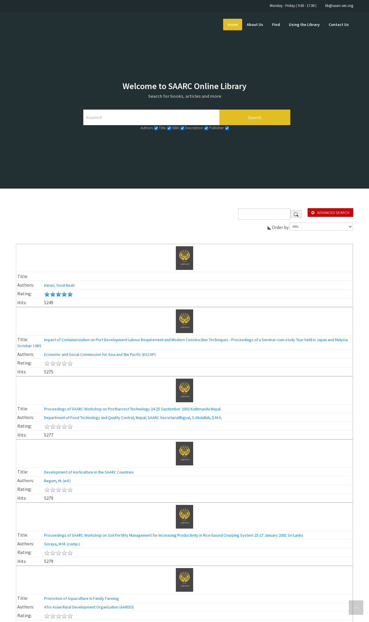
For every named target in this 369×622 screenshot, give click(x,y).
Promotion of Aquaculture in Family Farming (81, 598)
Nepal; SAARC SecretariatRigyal (163, 417)
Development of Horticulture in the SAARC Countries (89, 472)
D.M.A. (217, 417)
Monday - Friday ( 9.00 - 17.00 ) (293, 5)
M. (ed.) (64, 480)
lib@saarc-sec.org (339, 5)
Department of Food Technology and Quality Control (88, 417)
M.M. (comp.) (69, 543)
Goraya (50, 543)
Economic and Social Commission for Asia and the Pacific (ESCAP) (99, 354)
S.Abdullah (201, 417)
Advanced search (333, 212)
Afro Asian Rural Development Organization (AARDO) (88, 607)
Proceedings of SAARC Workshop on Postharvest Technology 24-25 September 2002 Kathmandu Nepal (132, 408)
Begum (49, 480)
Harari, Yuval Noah (59, 285)
